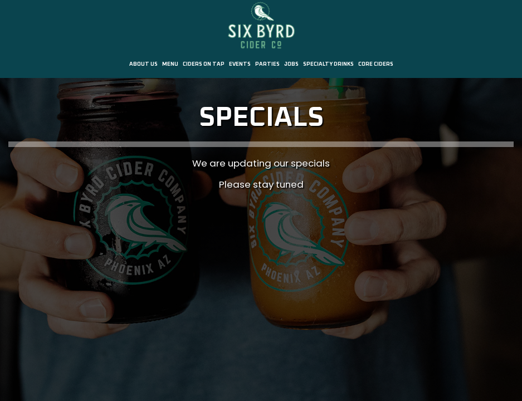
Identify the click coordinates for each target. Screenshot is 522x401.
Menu (170, 64)
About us (143, 64)
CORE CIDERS (375, 64)
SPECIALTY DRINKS (328, 64)
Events (240, 64)
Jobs (291, 64)
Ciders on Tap (204, 64)
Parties (267, 64)
